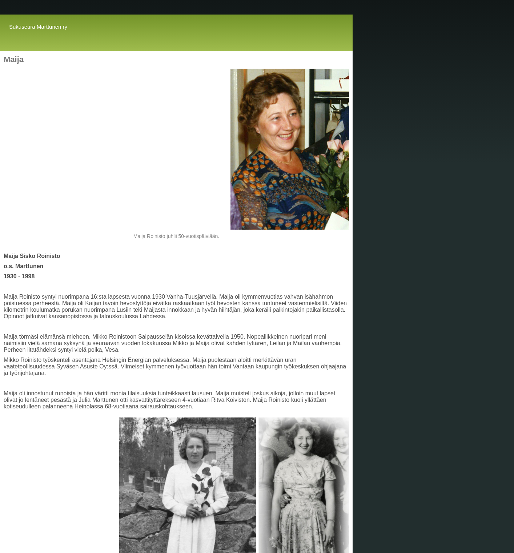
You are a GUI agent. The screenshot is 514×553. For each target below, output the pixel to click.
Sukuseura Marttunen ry (38, 27)
